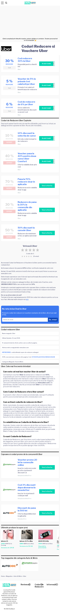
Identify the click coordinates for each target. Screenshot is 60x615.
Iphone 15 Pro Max (26, 541)
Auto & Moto (18, 576)
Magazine (9, 576)
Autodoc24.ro (22, 519)
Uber (19, 69)
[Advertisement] (30, 21)
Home (3, 576)
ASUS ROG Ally (43, 541)
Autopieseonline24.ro (24, 475)
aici (27, 299)
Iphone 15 (4, 541)
